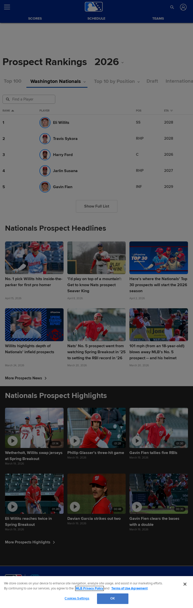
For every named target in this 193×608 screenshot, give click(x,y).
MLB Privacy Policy (89, 588)
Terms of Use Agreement (129, 588)
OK (112, 598)
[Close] (184, 584)
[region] (96, 592)
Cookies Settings (77, 598)
